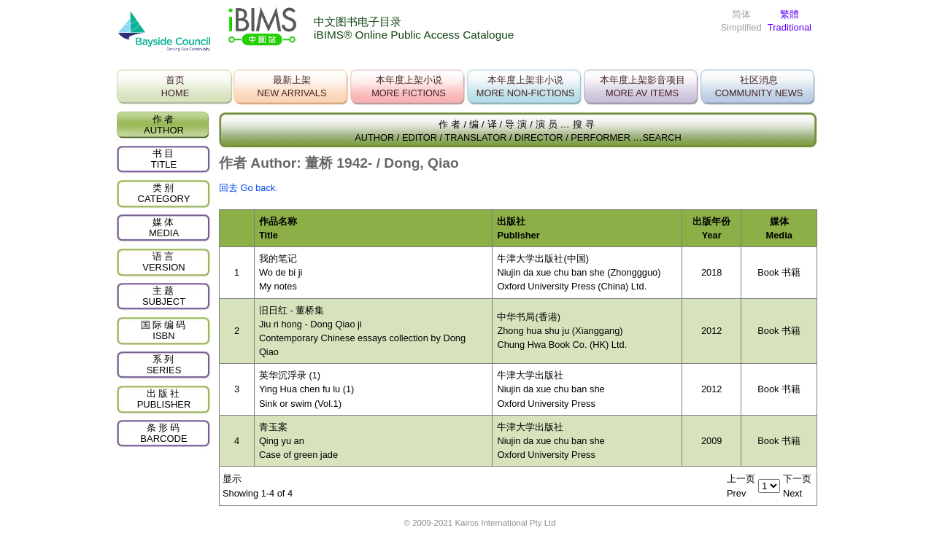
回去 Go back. (248, 187)
